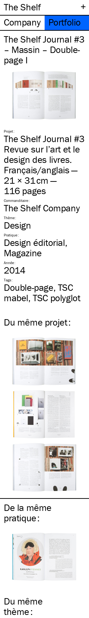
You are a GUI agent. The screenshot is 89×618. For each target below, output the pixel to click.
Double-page (28, 287)
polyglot (56, 298)
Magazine (23, 253)
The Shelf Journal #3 (44, 138)
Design (17, 225)
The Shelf (22, 7)
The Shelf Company (42, 208)
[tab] (22, 23)
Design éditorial (34, 242)
